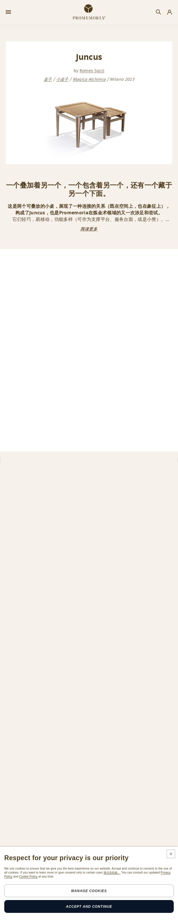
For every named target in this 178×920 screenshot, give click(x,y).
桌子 (48, 80)
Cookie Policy (28, 876)
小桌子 (62, 80)
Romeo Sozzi (92, 71)
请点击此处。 (112, 872)
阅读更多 (89, 229)
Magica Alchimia (89, 80)
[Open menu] (8, 12)
